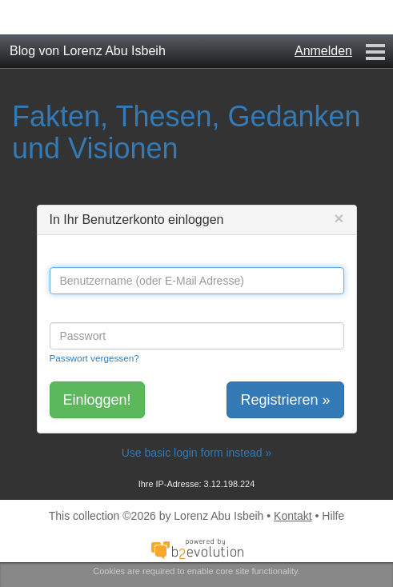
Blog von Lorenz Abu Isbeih (88, 51)
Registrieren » (285, 400)
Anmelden (323, 51)
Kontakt (292, 515)
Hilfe (333, 515)
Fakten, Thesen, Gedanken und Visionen (186, 132)
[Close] (338, 218)
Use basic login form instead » (197, 452)
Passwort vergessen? (94, 358)
